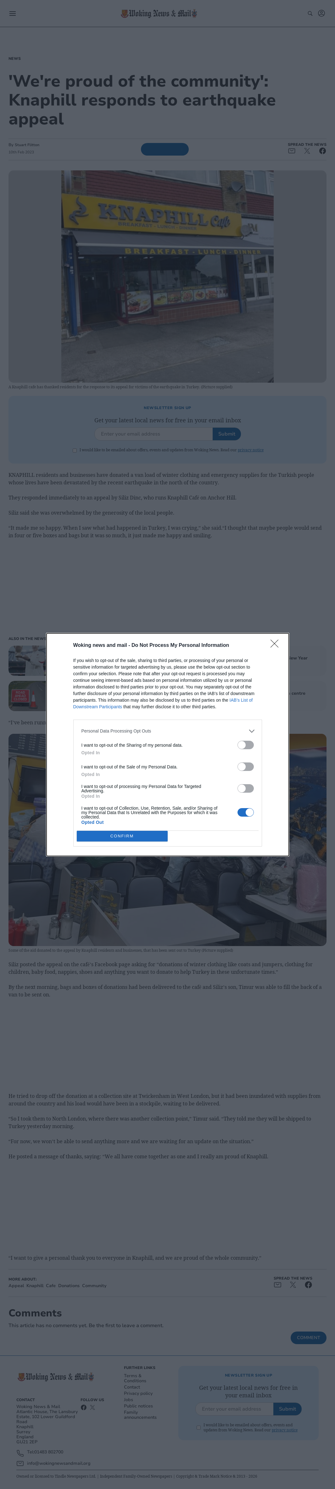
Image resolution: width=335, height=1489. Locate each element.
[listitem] (167, 731)
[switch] (245, 745)
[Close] (276, 646)
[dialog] (168, 744)
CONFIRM (122, 836)
